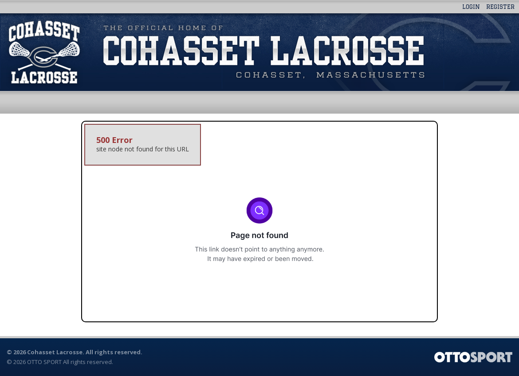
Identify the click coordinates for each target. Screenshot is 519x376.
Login (471, 7)
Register (500, 7)
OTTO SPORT (44, 362)
